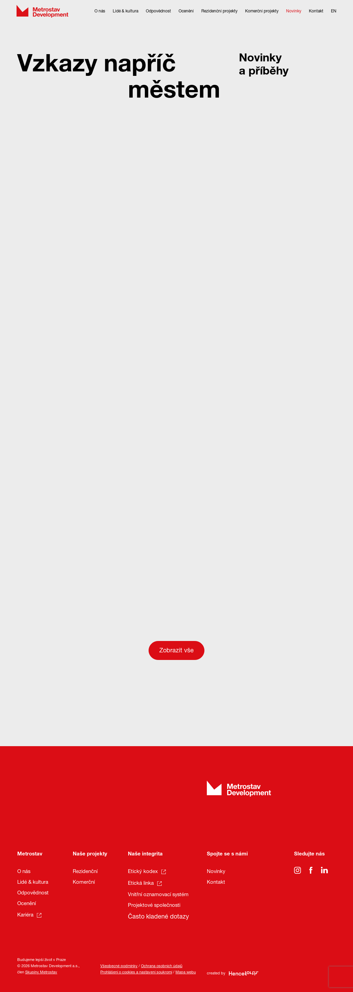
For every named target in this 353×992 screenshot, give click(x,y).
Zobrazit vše (176, 651)
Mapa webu (185, 972)
